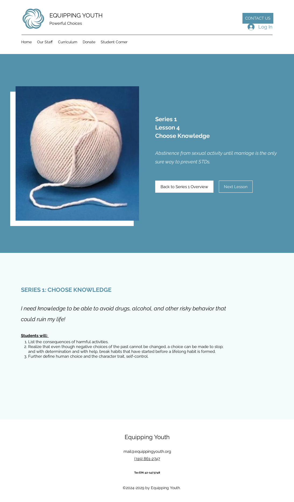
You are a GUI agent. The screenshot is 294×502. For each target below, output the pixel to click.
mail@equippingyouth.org (147, 451)
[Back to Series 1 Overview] (184, 187)
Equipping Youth (147, 436)
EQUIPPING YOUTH (76, 15)
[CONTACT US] (257, 18)
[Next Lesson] (236, 187)
